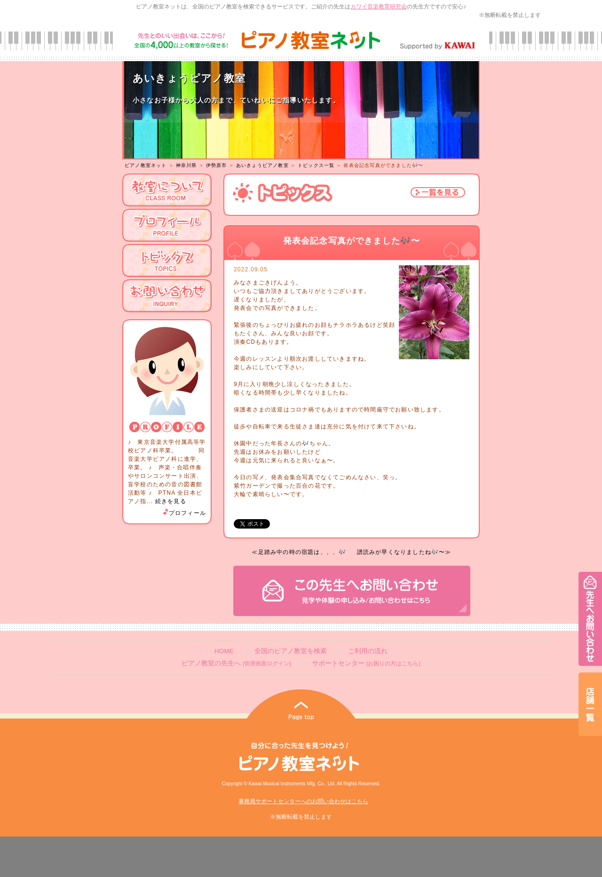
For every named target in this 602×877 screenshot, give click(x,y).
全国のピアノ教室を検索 (290, 651)
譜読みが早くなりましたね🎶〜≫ (404, 552)
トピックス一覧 (316, 165)
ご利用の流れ (368, 651)
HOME (224, 651)
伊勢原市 (216, 165)
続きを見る (170, 501)
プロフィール (184, 513)
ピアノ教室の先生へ (236, 663)
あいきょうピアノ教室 (262, 165)
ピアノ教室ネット (146, 165)
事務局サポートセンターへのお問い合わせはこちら (303, 801)
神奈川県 (186, 165)
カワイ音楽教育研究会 (378, 6)
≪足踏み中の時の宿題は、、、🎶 (299, 552)
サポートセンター (366, 663)
